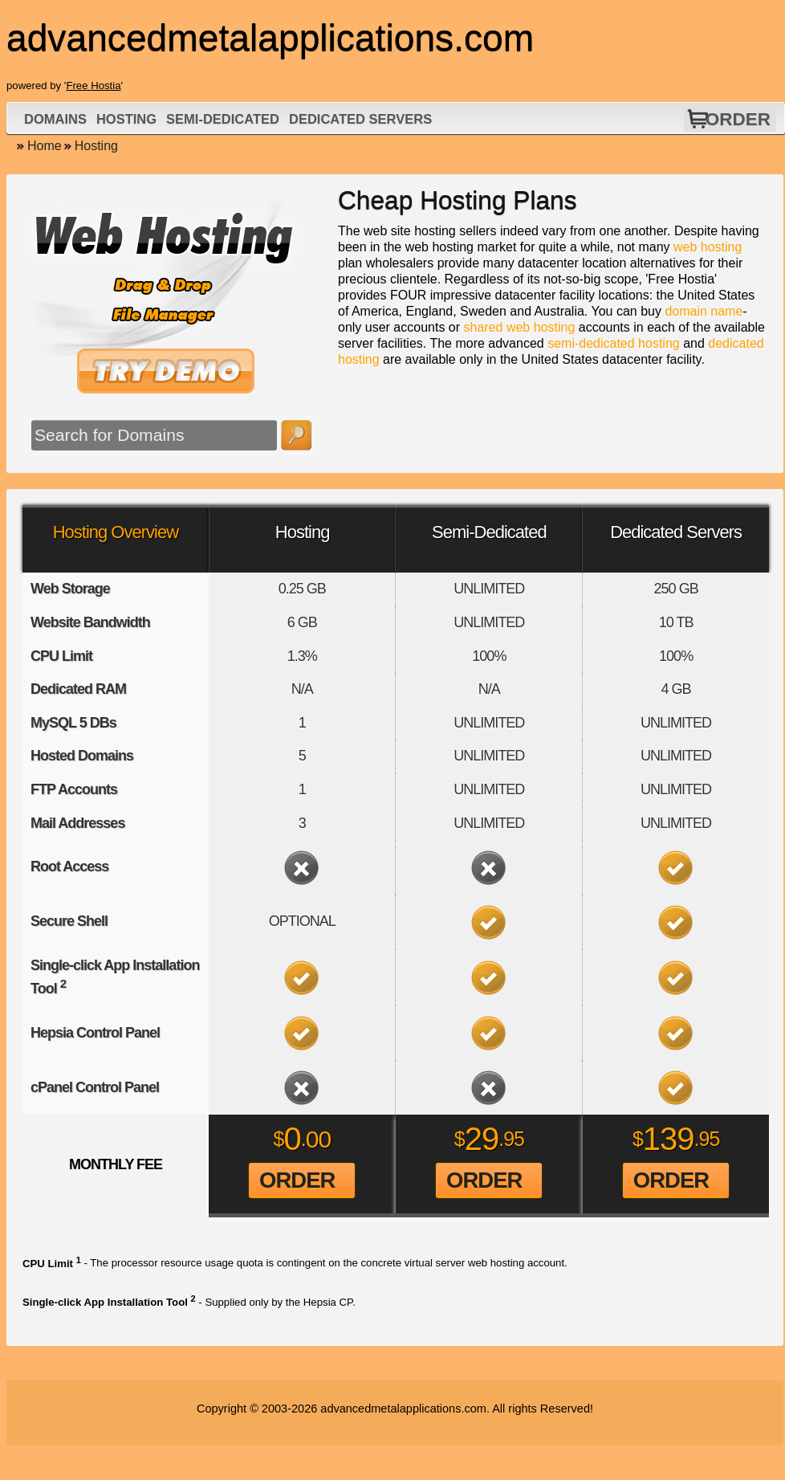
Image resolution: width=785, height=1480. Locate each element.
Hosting (126, 119)
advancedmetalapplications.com (403, 1408)
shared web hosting (520, 327)
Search (296, 435)
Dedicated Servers (360, 119)
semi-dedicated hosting (613, 343)
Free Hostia (93, 86)
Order (738, 119)
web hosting (707, 247)
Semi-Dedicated (222, 119)
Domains (55, 119)
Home (44, 146)
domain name (703, 311)
